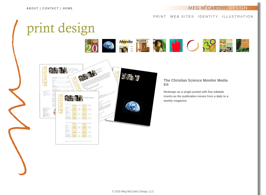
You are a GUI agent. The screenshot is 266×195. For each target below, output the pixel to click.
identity (208, 16)
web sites (182, 16)
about (32, 8)
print (160, 16)
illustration (238, 16)
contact (50, 8)
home (68, 8)
